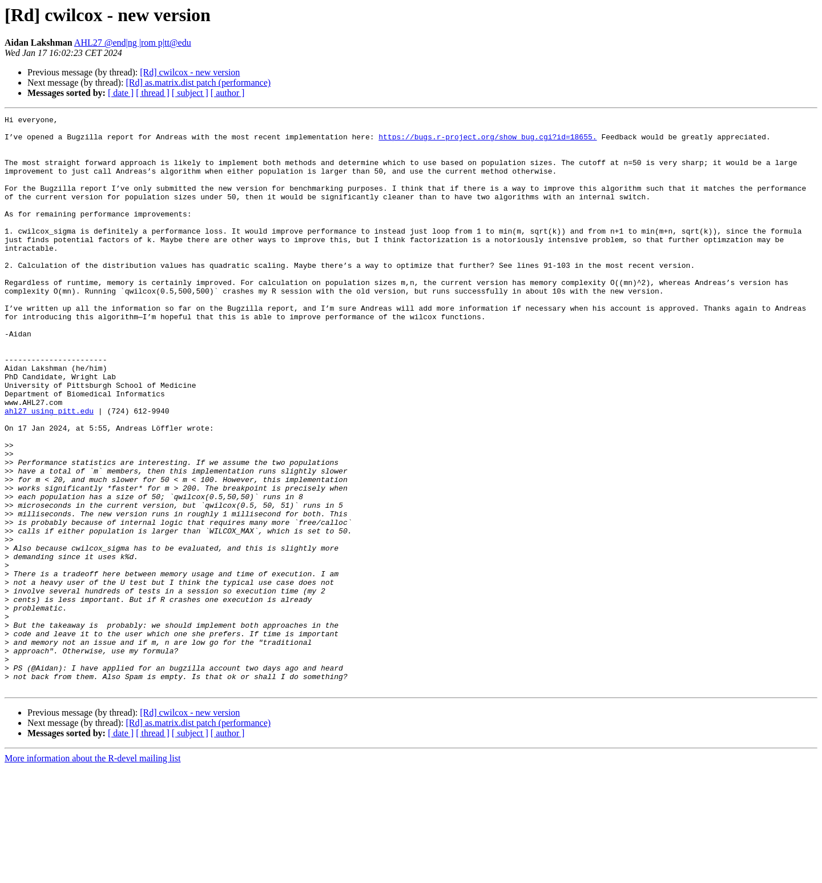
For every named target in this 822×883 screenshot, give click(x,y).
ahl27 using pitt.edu (49, 470)
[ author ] (228, 93)
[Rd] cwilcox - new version (190, 72)
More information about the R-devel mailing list (92, 873)
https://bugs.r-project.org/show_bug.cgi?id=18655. (487, 142)
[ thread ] (153, 93)
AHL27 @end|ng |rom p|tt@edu (132, 42)
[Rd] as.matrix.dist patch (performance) (198, 82)
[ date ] (121, 93)
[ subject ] (190, 93)
